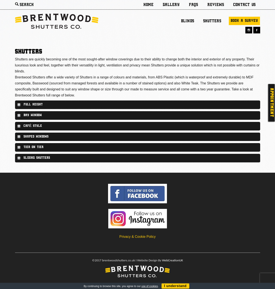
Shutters (212, 21)
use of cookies (149, 286)
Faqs (193, 5)
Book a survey (244, 21)
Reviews (216, 5)
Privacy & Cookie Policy (137, 236)
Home (149, 5)
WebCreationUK (172, 260)
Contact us (244, 5)
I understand (175, 286)
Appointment (271, 102)
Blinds (187, 21)
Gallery (171, 5)
